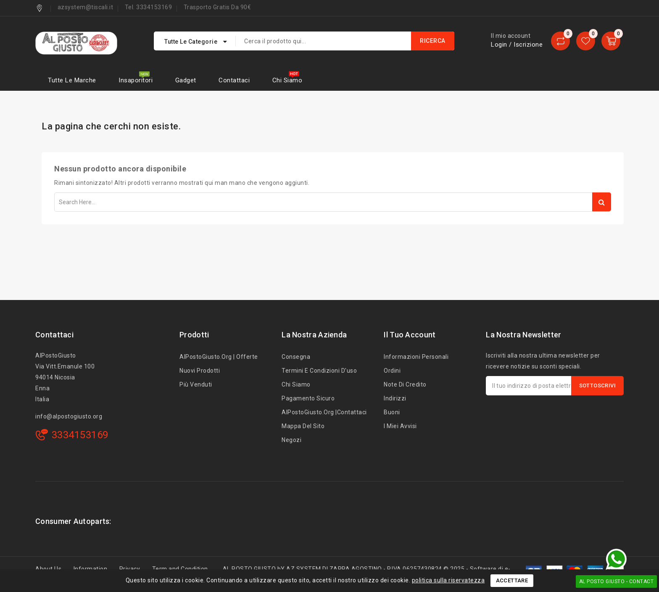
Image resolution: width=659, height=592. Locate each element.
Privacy (129, 569)
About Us (48, 569)
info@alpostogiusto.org (68, 416)
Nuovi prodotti (199, 370)
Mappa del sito (303, 426)
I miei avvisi (400, 426)
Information (91, 569)
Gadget (185, 80)
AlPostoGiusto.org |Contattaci (324, 412)
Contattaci (234, 80)
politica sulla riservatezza (448, 580)
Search (601, 201)
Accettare (512, 580)
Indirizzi (395, 398)
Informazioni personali (416, 356)
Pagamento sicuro (308, 398)
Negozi (291, 440)
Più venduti (195, 384)
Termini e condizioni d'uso (319, 370)
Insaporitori (136, 80)
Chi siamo (287, 80)
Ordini (392, 370)
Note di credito (405, 384)
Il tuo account (409, 334)
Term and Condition (180, 569)
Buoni (392, 412)
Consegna (296, 356)
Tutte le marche (72, 80)
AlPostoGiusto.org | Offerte (218, 356)
